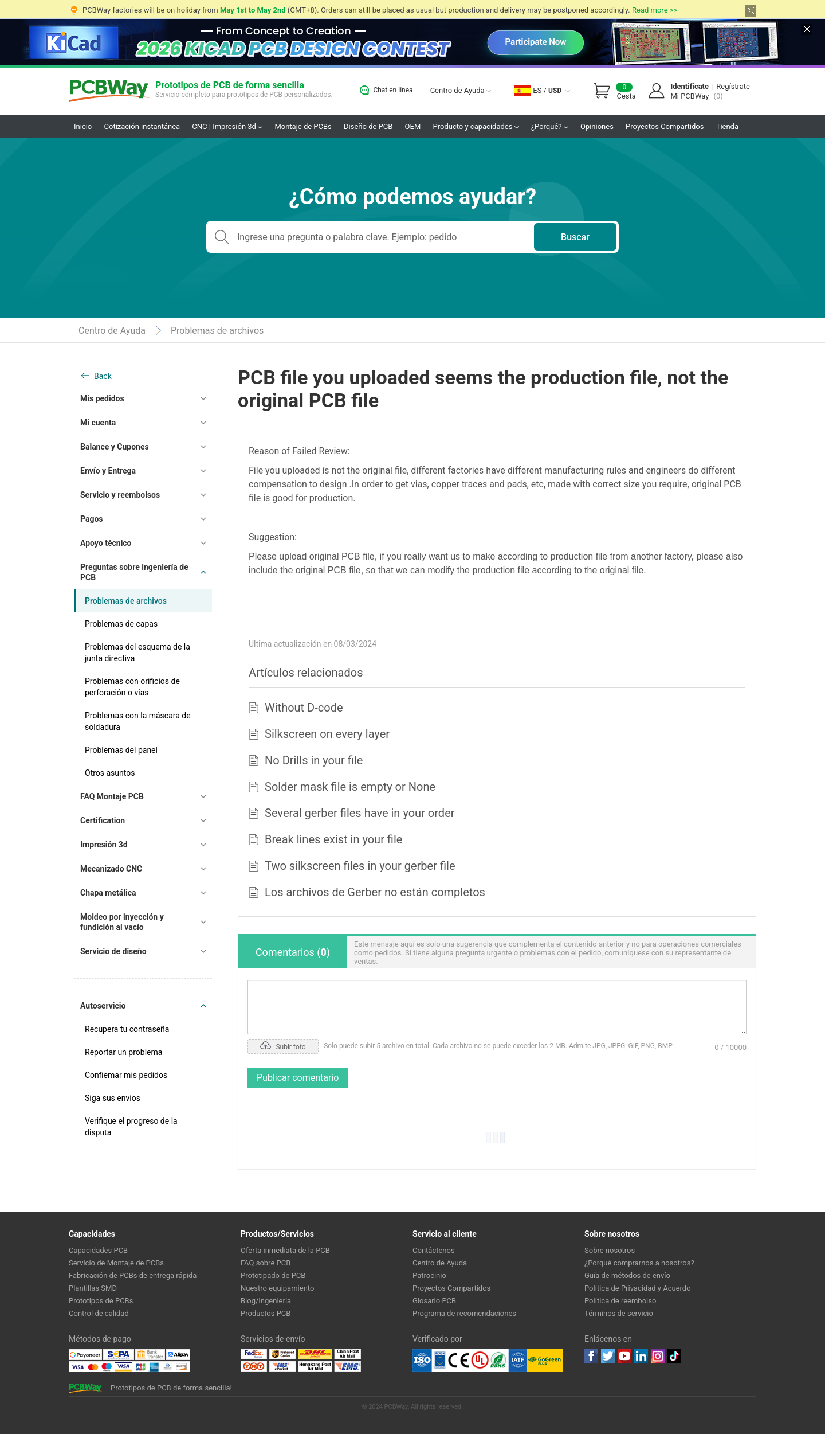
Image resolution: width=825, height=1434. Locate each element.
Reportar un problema (123, 1052)
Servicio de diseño (113, 951)
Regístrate (733, 86)
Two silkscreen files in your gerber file (360, 866)
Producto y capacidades (476, 126)
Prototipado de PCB (273, 1275)
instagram (658, 1356)
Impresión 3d (104, 844)
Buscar (575, 237)
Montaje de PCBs (302, 126)
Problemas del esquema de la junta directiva (137, 652)
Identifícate (689, 86)
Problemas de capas (121, 623)
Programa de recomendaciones (464, 1313)
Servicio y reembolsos (120, 494)
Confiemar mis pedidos (126, 1075)
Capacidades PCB (98, 1250)
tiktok (674, 1356)
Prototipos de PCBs (101, 1300)
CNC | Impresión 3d (227, 126)
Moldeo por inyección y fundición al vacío (122, 922)
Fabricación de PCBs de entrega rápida (133, 1275)
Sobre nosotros (609, 1250)
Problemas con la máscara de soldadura (138, 721)
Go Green (545, 1360)
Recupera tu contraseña (127, 1029)
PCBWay (109, 91)
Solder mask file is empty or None (350, 787)
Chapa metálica (108, 892)
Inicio (83, 126)
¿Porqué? (549, 126)
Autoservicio (102, 1005)
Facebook (591, 1356)
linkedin (641, 1356)
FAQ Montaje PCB (112, 796)
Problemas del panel (121, 750)
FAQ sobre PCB (265, 1263)
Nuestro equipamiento (277, 1288)
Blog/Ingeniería (266, 1300)
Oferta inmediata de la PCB (285, 1250)
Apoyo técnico (106, 543)
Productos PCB (265, 1313)
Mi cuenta (98, 422)
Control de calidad (99, 1313)
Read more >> (654, 10)
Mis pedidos (102, 398)
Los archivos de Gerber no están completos (375, 892)
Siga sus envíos (112, 1098)
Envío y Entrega (108, 470)
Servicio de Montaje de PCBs (116, 1263)
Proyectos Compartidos (665, 126)
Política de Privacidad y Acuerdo (637, 1288)
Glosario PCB (434, 1300)
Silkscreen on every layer (327, 734)
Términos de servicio (618, 1313)
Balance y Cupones (114, 446)
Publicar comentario (298, 1077)
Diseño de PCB (368, 126)
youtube (624, 1356)
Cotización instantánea (142, 126)
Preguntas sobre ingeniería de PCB (134, 572)
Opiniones (597, 126)
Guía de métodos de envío (627, 1275)
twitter (608, 1356)
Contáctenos (433, 1250)
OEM (413, 126)
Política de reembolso (620, 1300)
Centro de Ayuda (460, 90)
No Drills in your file (314, 760)
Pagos (91, 518)
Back (103, 376)
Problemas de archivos (217, 330)
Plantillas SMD (93, 1288)
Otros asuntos (110, 772)
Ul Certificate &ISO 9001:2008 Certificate (469, 1360)
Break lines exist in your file (333, 839)
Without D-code (304, 707)
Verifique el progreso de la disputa (131, 1126)
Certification (102, 820)
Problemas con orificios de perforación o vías (132, 687)
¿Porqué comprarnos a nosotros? (639, 1263)
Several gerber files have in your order (360, 813)
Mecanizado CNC (111, 868)
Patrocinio (429, 1275)
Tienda (727, 126)
